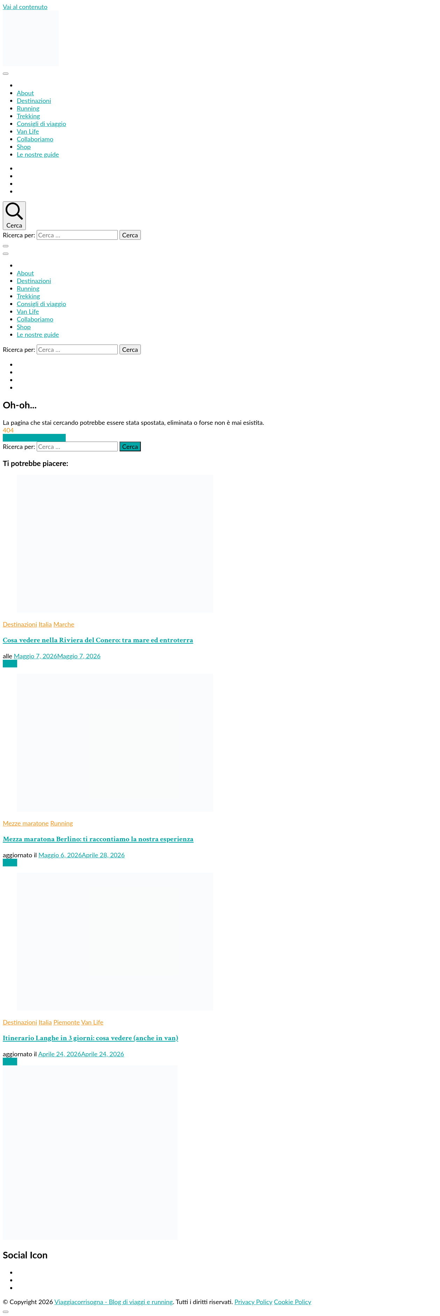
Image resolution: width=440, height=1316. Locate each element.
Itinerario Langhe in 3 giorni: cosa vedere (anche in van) (90, 1038)
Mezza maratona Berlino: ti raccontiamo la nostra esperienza (98, 839)
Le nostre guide (38, 154)
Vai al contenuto (25, 6)
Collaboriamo (35, 139)
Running (28, 108)
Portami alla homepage (34, 438)
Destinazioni (34, 100)
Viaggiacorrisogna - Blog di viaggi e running (114, 1302)
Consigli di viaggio (41, 123)
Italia (45, 624)
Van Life (28, 131)
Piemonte (66, 1022)
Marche (63, 624)
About (25, 93)
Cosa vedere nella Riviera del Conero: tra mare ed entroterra (98, 640)
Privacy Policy (253, 1302)
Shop (24, 146)
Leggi (10, 663)
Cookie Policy (292, 1302)
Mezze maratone (26, 823)
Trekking (28, 116)
